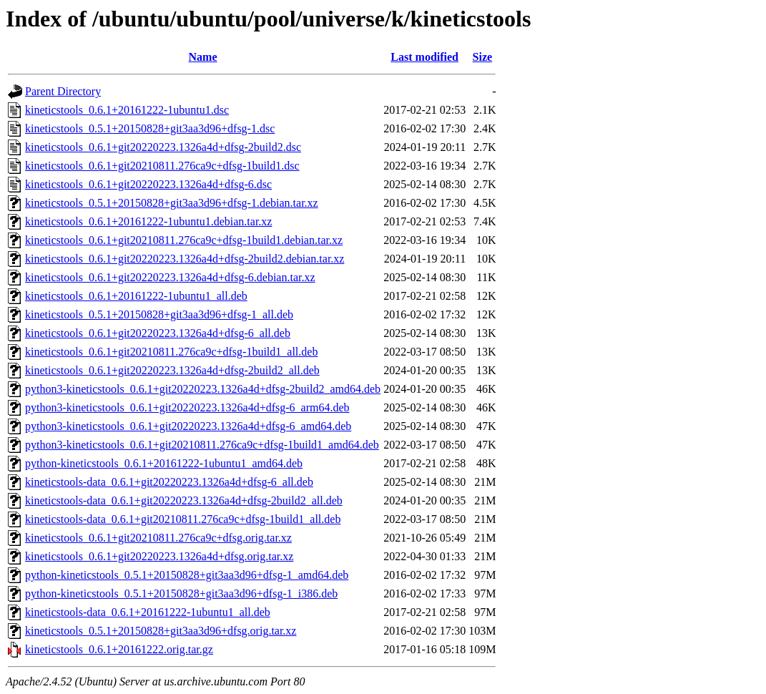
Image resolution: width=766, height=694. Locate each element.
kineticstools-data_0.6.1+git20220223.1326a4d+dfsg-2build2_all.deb (184, 500)
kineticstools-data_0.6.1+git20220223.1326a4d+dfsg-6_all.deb (169, 482)
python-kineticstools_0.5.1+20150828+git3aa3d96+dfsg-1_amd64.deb (186, 575)
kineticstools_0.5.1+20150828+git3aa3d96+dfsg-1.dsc (150, 128)
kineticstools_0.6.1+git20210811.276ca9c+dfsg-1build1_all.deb (171, 352)
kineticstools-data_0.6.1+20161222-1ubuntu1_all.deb (147, 612)
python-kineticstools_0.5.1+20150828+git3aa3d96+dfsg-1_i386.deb (181, 593)
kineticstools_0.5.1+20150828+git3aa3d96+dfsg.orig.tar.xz (160, 631)
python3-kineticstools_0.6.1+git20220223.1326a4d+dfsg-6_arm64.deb (187, 407)
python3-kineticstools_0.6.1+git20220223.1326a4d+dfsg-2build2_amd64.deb (202, 389)
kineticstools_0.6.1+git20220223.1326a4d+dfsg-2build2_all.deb (172, 370)
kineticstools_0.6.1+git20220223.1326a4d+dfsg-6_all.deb (157, 333)
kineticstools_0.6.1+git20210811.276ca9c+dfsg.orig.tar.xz (158, 538)
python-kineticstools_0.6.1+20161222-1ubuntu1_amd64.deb (164, 463)
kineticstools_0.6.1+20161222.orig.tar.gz (119, 649)
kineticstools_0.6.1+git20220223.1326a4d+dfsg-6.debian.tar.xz (170, 277)
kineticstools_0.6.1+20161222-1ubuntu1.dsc (127, 110)
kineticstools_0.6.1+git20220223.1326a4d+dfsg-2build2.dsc (163, 147)
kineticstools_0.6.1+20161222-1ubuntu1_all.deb (136, 296)
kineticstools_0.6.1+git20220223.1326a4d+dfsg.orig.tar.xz (159, 556)
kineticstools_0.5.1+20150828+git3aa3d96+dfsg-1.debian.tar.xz (171, 203)
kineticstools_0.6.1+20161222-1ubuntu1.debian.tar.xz (148, 221)
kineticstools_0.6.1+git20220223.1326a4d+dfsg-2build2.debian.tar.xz (184, 259)
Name (203, 57)
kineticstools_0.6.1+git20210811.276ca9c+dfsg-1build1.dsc (162, 166)
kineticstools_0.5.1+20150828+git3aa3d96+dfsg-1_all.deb (159, 314)
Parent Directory (63, 91)
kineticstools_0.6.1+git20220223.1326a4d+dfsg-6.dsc (148, 184)
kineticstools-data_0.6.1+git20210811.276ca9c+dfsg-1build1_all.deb (182, 519)
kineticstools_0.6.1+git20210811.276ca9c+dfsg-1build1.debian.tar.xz (184, 240)
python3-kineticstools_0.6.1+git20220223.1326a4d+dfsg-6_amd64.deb (188, 426)
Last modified (424, 57)
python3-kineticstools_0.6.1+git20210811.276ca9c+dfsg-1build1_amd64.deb (202, 445)
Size (483, 57)
